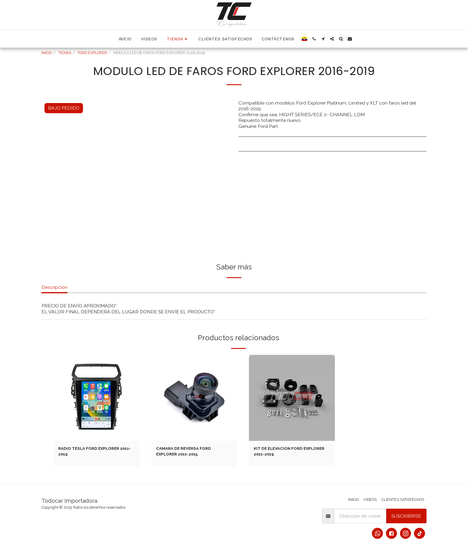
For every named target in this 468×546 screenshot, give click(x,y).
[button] (314, 39)
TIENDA (64, 52)
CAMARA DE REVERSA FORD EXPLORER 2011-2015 (187, 452)
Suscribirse (406, 516)
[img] (96, 398)
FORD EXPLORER (92, 52)
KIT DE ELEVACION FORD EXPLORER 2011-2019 (282, 452)
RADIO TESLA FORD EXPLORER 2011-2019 (93, 452)
